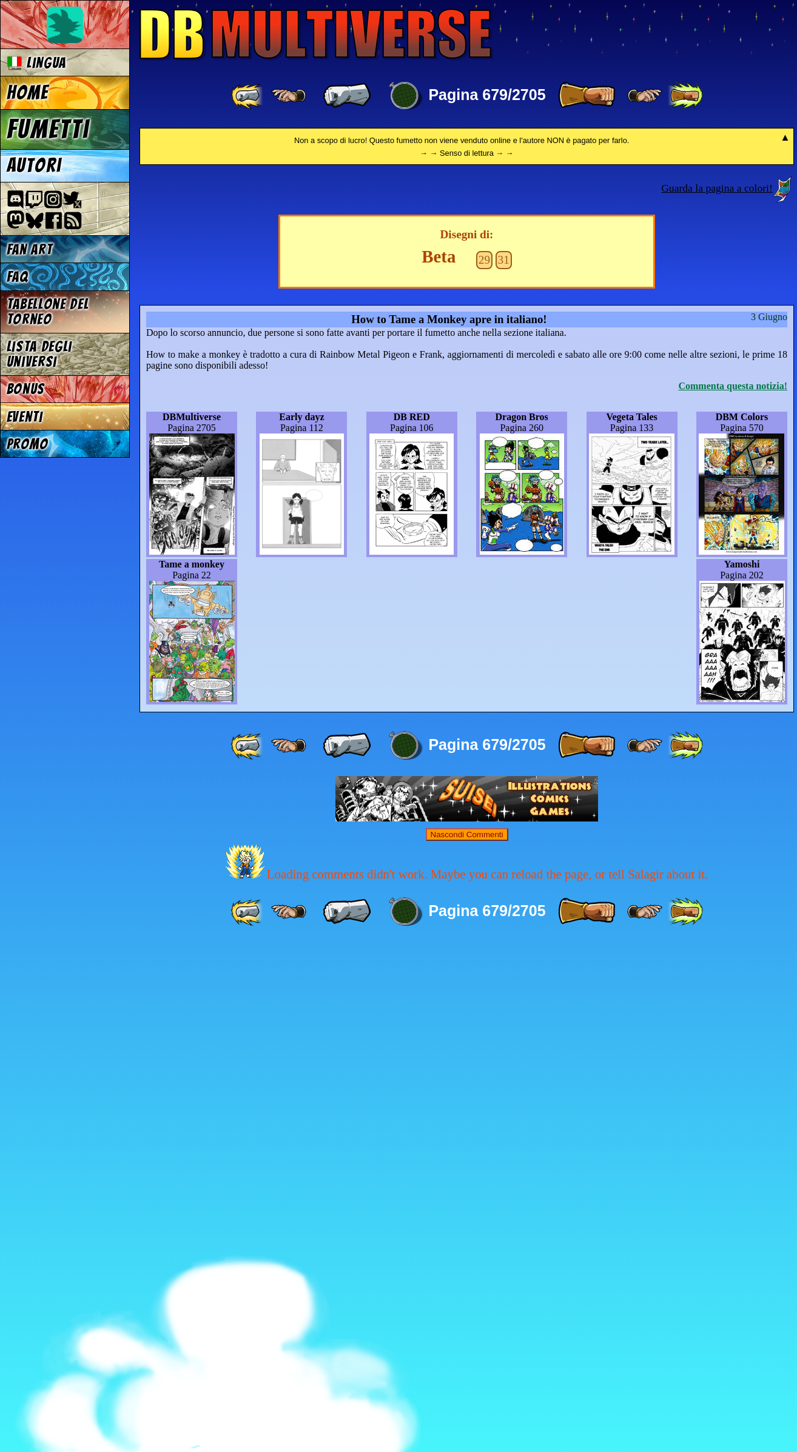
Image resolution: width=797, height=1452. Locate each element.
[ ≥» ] (645, 96)
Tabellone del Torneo (48, 311)
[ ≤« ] (289, 96)
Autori (34, 165)
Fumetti (48, 129)
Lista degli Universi (39, 354)
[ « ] (347, 95)
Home (28, 92)
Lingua (37, 62)
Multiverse (316, 34)
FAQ (18, 276)
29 (484, 766)
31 (503, 766)
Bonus (26, 388)
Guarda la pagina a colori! (717, 695)
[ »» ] (685, 96)
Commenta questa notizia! (732, 893)
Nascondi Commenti (467, 1341)
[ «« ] (248, 96)
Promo (28, 444)
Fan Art (30, 249)
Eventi (25, 416)
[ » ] (586, 95)
